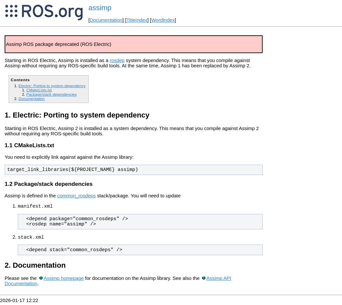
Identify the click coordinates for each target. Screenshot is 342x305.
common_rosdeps (76, 195)
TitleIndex (136, 20)
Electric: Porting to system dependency (52, 86)
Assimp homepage (64, 280)
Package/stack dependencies (51, 94)
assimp (99, 8)
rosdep (117, 60)
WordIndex (163, 20)
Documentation (106, 20)
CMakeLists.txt (39, 90)
